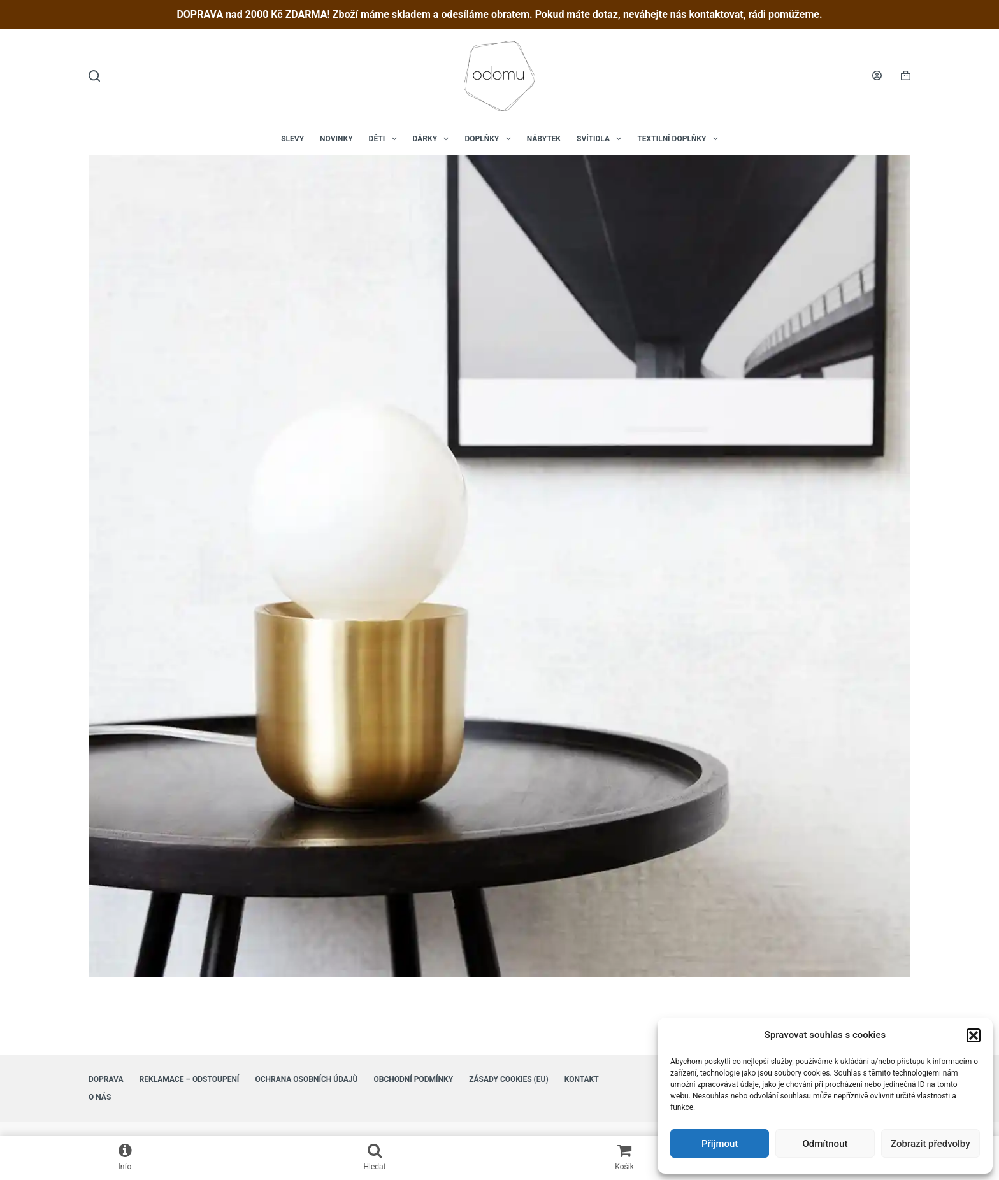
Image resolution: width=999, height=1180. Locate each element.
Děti (385, 138)
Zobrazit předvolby (930, 1143)
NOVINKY (336, 138)
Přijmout (719, 1143)
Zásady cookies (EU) (509, 1079)
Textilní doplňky (679, 138)
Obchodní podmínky (413, 1079)
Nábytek (544, 138)
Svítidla (601, 138)
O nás (100, 1097)
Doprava (106, 1079)
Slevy (292, 138)
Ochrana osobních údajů (306, 1079)
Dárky (433, 138)
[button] (973, 1035)
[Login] (877, 75)
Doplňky (489, 138)
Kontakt (581, 1079)
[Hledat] (94, 76)
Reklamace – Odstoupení (190, 1079)
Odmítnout (825, 1143)
